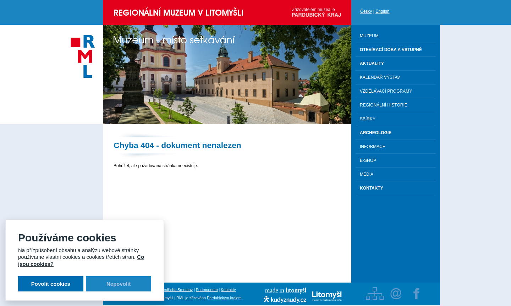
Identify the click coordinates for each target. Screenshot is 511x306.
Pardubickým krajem (224, 298)
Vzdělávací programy (386, 91)
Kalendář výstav (380, 77)
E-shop (368, 160)
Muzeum (369, 35)
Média (366, 174)
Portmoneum (207, 290)
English (382, 11)
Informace (372, 146)
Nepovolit (118, 284)
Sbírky (367, 118)
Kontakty (228, 290)
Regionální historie (383, 105)
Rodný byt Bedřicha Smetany (168, 290)
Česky (366, 11)
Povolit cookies (50, 284)
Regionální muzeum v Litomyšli (178, 12)
